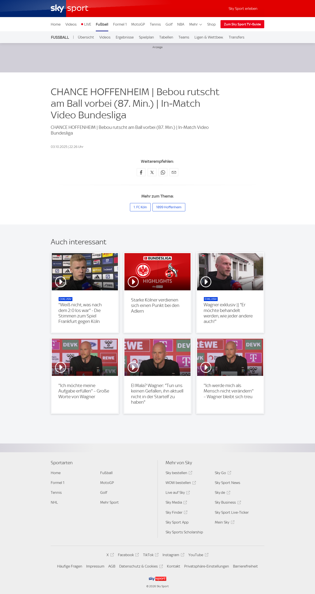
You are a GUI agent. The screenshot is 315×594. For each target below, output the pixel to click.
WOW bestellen (180, 483)
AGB (111, 566)
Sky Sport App (177, 522)
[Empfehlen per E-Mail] (174, 172)
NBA (180, 24)
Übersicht (86, 37)
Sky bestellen (178, 474)
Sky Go (222, 474)
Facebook (128, 556)
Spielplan (146, 37)
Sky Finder (176, 513)
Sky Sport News (227, 482)
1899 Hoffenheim (169, 207)
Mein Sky (224, 523)
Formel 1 (120, 24)
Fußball (102, 24)
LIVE (87, 24)
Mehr (196, 24)
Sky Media (176, 503)
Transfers (236, 37)
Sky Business (227, 503)
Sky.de (222, 493)
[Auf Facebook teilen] (141, 172)
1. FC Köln (140, 207)
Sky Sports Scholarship (184, 532)
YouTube (197, 556)
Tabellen (166, 37)
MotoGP (138, 24)
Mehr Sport (109, 502)
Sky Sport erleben (243, 8)
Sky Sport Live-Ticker (232, 512)
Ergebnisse (125, 37)
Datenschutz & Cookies (140, 567)
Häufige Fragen (69, 566)
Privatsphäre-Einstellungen (206, 566)
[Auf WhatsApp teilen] (163, 172)
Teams (183, 37)
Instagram (173, 556)
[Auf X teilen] (152, 172)
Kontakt (173, 566)
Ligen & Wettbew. (209, 37)
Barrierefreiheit (245, 566)
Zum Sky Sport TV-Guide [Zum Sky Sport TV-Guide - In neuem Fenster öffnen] (242, 24)
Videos (71, 24)
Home (56, 24)
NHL (54, 502)
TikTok (150, 556)
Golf (169, 24)
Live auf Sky (177, 493)
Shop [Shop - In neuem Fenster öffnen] (211, 24)
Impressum (95, 566)
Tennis (155, 24)
